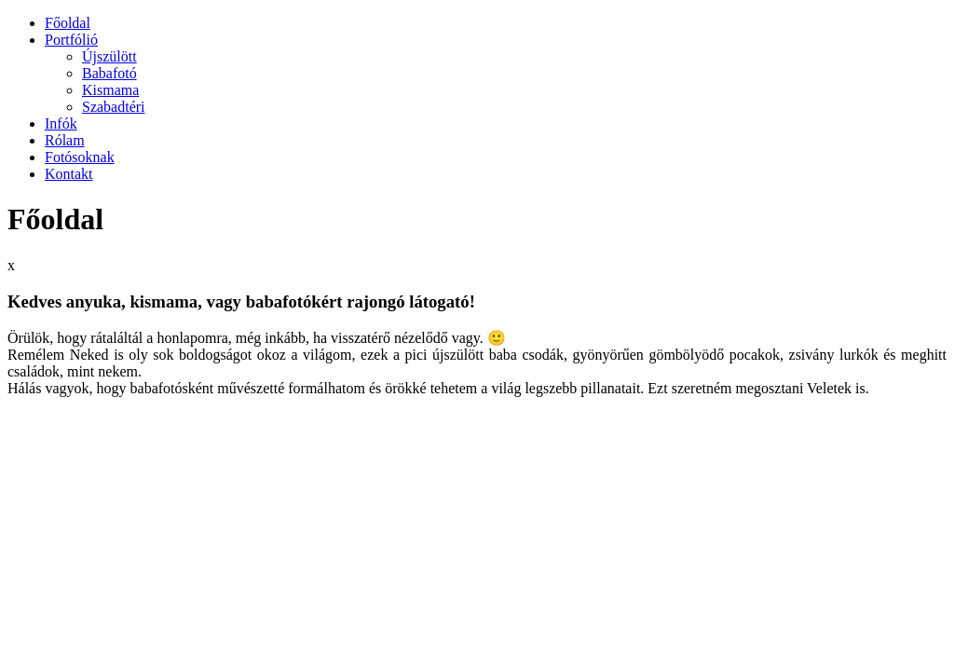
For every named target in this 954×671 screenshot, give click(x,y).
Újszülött (109, 56)
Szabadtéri (113, 107)
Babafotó (109, 73)
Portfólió (71, 40)
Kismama (110, 90)
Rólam (65, 140)
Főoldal (67, 23)
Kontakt (69, 174)
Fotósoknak (80, 157)
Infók (61, 123)
